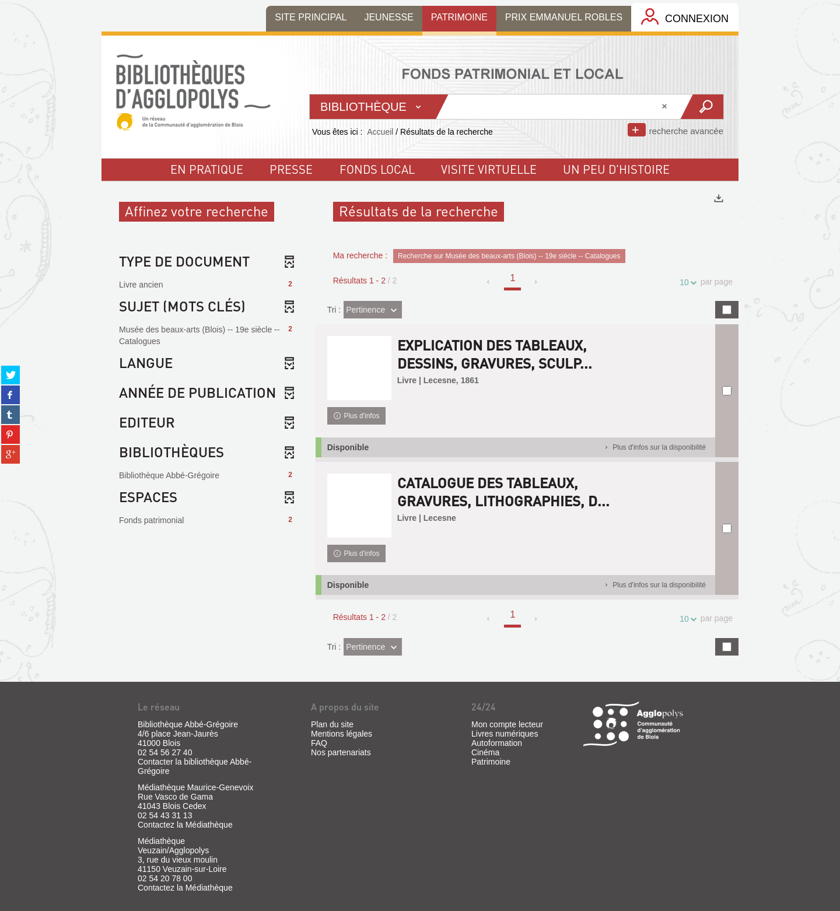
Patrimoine (490, 761)
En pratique (206, 169)
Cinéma (485, 752)
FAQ (319, 743)
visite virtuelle (489, 169)
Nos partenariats (341, 752)
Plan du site (332, 724)
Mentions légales (341, 733)
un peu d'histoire (616, 169)
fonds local (377, 169)
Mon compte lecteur (507, 724)
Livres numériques (504, 733)
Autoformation (496, 743)
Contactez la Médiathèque (185, 824)
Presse (291, 169)
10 (686, 282)
